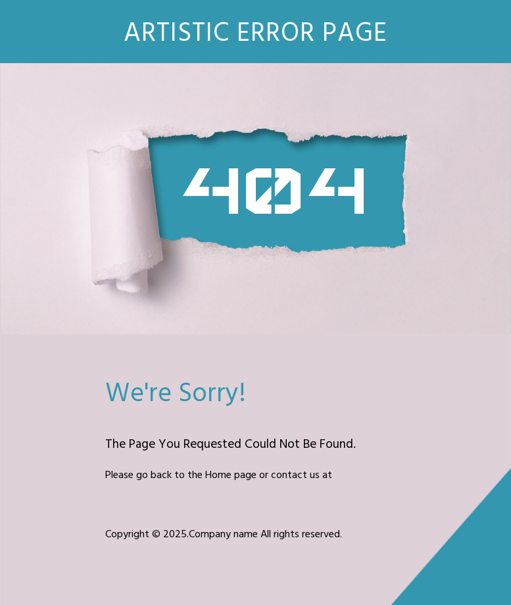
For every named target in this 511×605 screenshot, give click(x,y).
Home (218, 475)
